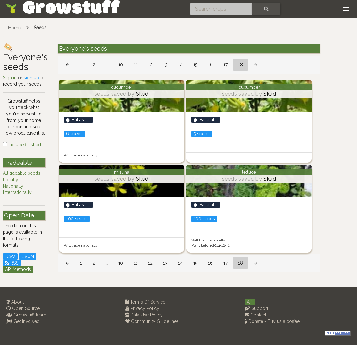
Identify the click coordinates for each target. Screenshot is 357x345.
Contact (255, 314)
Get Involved (23, 321)
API (250, 302)
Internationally (17, 192)
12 (150, 64)
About (15, 302)
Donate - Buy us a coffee (272, 321)
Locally (10, 179)
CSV (10, 256)
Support (256, 308)
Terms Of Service (145, 302)
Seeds (40, 27)
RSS (11, 262)
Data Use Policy (144, 314)
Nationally (13, 186)
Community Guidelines (152, 321)
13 (165, 64)
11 (135, 64)
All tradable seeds (21, 173)
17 (225, 64)
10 (120, 64)
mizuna (121, 172)
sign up (31, 77)
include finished (22, 144)
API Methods (18, 269)
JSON (27, 256)
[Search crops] (221, 9)
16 (210, 64)
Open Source (23, 308)
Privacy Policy (142, 308)
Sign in (10, 77)
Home (14, 27)
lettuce (249, 172)
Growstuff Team (26, 314)
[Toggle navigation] (346, 9)
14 (180, 64)
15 (195, 64)
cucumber (121, 87)
